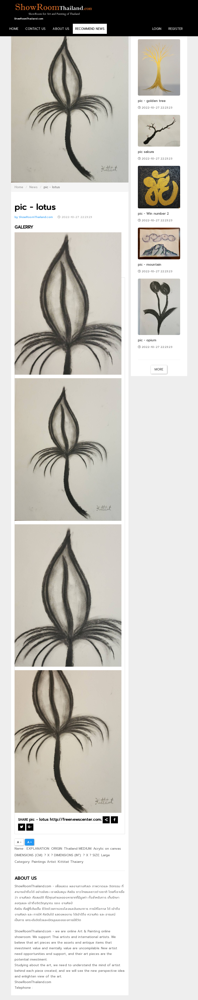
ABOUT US (61, 29)
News (33, 187)
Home (19, 187)
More (159, 369)
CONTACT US (35, 29)
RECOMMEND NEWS (89, 29)
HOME (13, 29)
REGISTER (175, 29)
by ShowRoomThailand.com (34, 217)
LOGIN (157, 29)
